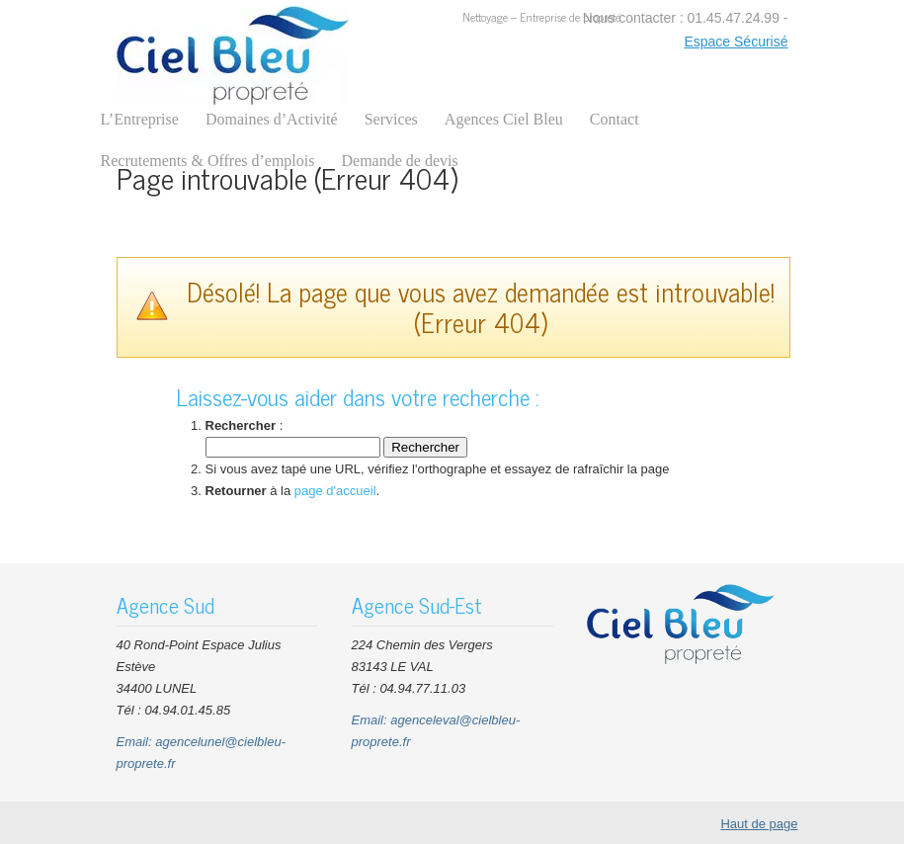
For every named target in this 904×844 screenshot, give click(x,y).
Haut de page (758, 823)
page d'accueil (335, 490)
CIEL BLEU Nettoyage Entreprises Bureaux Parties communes (233, 55)
